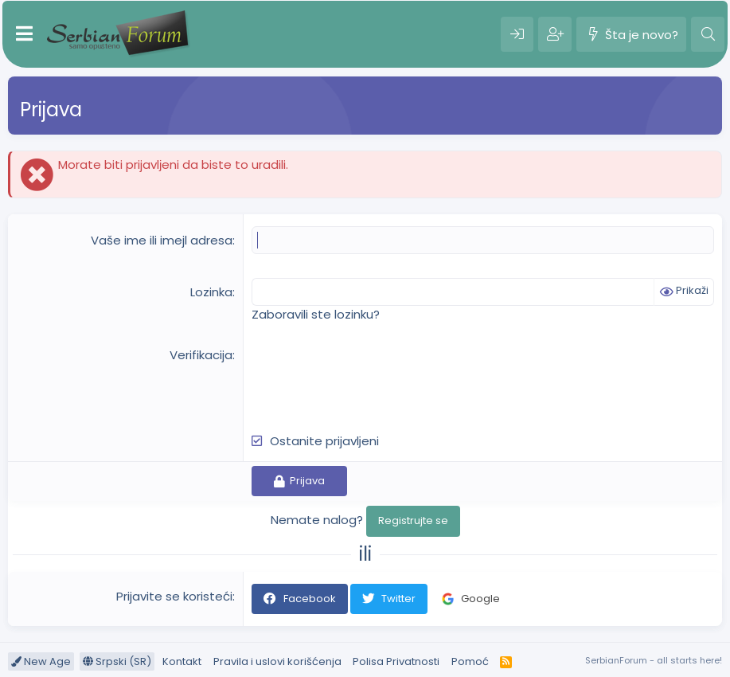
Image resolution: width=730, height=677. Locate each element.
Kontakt (181, 661)
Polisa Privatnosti (396, 661)
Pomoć (470, 661)
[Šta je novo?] (631, 34)
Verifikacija (201, 354)
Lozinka (211, 292)
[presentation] (373, 377)
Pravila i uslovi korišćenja (277, 661)
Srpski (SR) (117, 661)
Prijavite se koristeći (174, 596)
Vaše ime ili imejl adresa (161, 240)
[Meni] (24, 34)
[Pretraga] (707, 34)
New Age (41, 661)
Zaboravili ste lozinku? (316, 314)
